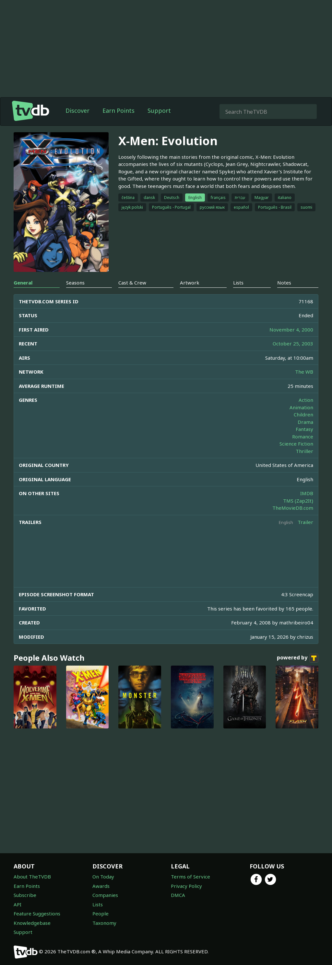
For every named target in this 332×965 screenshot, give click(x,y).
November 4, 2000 (291, 329)
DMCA (178, 895)
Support (159, 110)
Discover (77, 110)
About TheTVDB (32, 876)
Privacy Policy (186, 886)
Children (303, 414)
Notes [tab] (284, 282)
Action (306, 400)
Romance (302, 436)
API (17, 904)
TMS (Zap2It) (298, 500)
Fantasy (304, 429)
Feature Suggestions (37, 913)
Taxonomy (104, 923)
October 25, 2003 (293, 343)
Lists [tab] (238, 282)
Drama (305, 422)
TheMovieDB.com (292, 508)
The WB (304, 371)
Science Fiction (296, 443)
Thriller (304, 451)
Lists (97, 904)
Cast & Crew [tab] (132, 282)
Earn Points (118, 110)
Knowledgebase (32, 923)
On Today (103, 876)
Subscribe (25, 895)
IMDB (306, 493)
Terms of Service (190, 876)
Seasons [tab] (75, 282)
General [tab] (23, 282)
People (100, 913)
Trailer (305, 522)
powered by (297, 658)
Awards (101, 886)
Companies (105, 895)
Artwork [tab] (189, 282)
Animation (301, 407)
